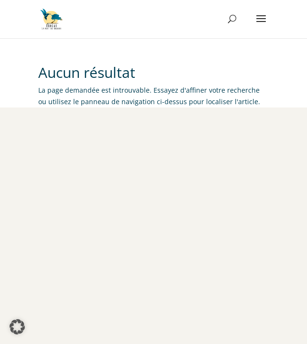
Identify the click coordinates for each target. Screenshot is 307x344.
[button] (17, 327)
